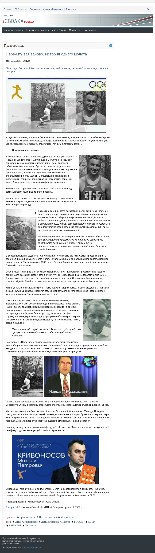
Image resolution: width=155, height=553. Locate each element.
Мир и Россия (59, 30)
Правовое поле (26, 517)
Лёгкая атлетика (50, 521)
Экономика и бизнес (36, 30)
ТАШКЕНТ (15, 525)
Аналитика (90, 30)
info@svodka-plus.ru (31, 547)
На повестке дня (12, 30)
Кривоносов (31, 521)
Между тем (75, 30)
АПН (18, 521)
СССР (91, 521)
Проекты (70, 9)
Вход (149, 9)
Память (66, 521)
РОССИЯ (79, 521)
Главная (7, 9)
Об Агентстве (21, 9)
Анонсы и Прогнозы (52, 9)
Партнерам (35, 9)
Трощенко (30, 525)
